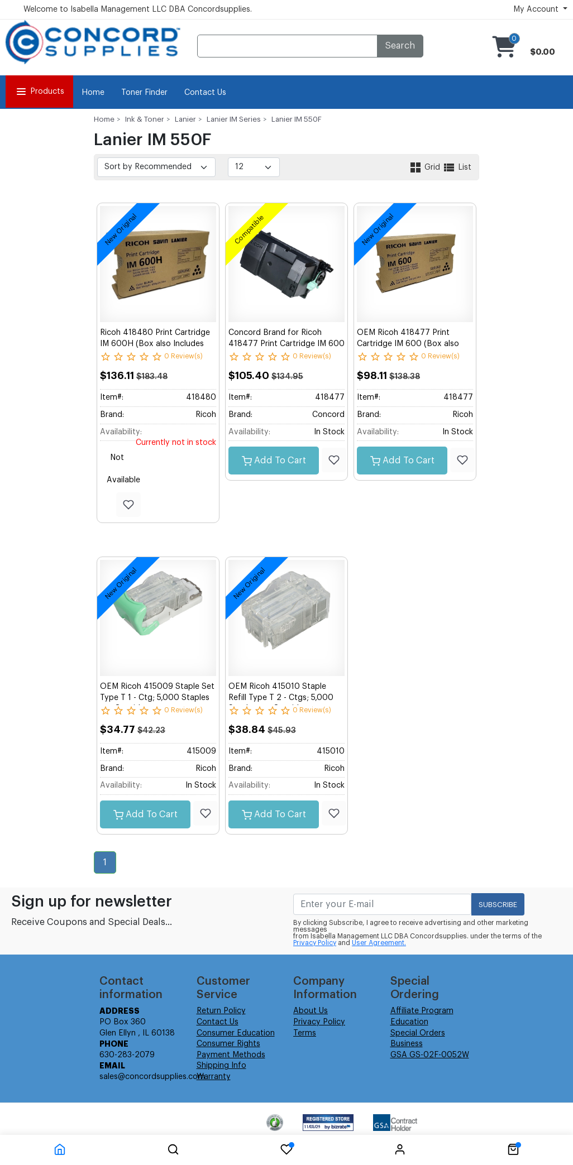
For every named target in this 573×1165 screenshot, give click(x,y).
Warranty (214, 1077)
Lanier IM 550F (296, 119)
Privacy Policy (314, 942)
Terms (304, 1033)
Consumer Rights (228, 1044)
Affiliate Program (421, 1011)
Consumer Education (236, 1033)
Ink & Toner (144, 119)
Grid (425, 167)
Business (406, 1044)
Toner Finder (144, 93)
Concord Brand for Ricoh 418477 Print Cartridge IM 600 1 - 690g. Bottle (286, 343)
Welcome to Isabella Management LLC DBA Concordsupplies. (137, 9)
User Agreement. (379, 942)
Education (409, 1022)
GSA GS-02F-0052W (429, 1055)
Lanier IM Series (234, 119)
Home (93, 93)
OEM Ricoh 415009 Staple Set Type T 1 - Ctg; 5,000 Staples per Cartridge (157, 697)
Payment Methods (231, 1055)
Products (39, 91)
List (456, 167)
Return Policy (221, 1011)
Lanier (185, 119)
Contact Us (205, 93)
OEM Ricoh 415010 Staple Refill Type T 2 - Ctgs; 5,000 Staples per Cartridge (280, 697)
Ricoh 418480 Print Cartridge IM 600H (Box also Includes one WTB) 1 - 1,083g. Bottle (155, 343)
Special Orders (417, 1033)
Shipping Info (221, 1066)
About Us (310, 1011)
